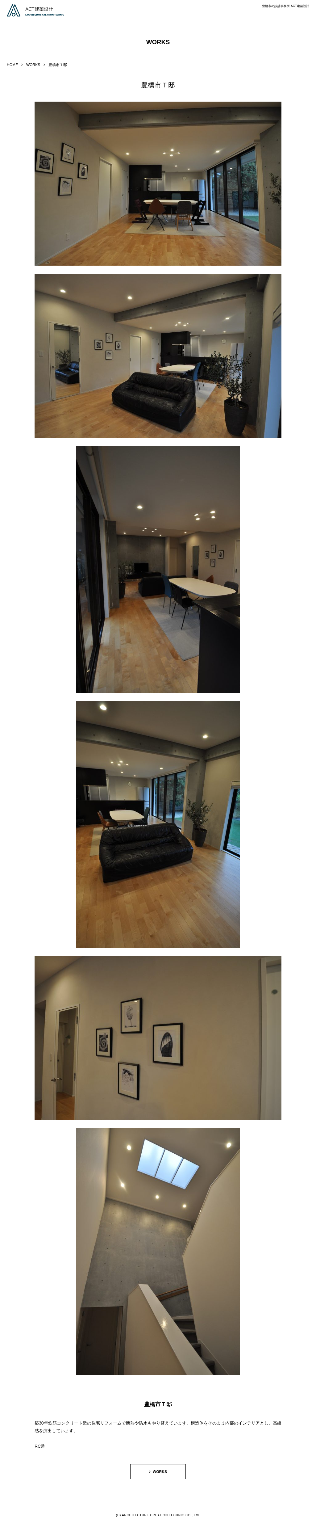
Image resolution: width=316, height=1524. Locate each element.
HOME (12, 65)
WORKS (33, 65)
